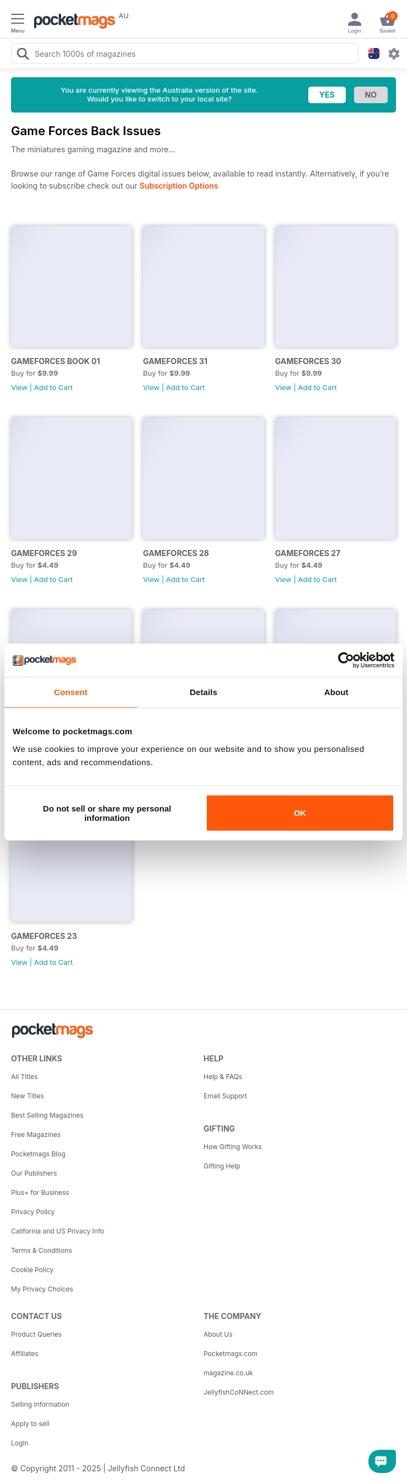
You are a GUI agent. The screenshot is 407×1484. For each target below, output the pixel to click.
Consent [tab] (71, 692)
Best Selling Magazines (47, 1115)
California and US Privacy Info (57, 1231)
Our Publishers (34, 1173)
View (19, 387)
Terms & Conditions (41, 1250)
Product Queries (36, 1334)
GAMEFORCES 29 (44, 553)
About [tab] (336, 692)
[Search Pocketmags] (22, 55)
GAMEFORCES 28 (176, 553)
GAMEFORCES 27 (308, 553)
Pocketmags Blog (38, 1154)
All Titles (24, 1076)
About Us (217, 1334)
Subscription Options (179, 185)
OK (300, 813)
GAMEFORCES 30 (308, 361)
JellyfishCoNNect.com (238, 1392)
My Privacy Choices (42, 1289)
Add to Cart (53, 387)
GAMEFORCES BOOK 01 (55, 361)
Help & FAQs (222, 1076)
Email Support (225, 1096)
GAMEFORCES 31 (175, 361)
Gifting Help (221, 1166)
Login (19, 1443)
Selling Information (40, 1404)
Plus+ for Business (40, 1192)
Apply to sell (30, 1423)
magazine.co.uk (228, 1373)
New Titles (27, 1096)
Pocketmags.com (230, 1353)
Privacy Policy (33, 1212)
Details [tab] (203, 692)
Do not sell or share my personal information (107, 812)
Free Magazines (36, 1134)
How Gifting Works (232, 1147)
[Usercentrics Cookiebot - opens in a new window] (346, 660)
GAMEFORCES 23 (44, 936)
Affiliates (24, 1353)
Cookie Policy (32, 1270)
